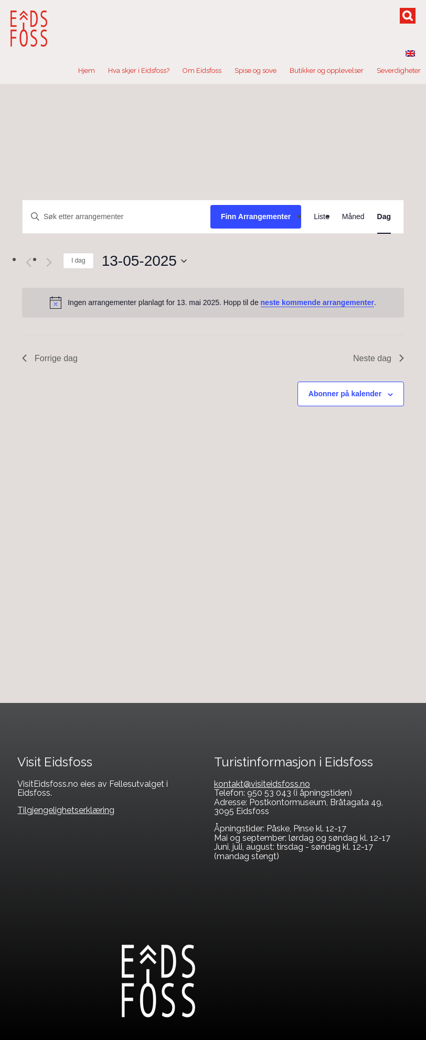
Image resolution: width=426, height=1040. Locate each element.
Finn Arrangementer (256, 216)
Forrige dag (50, 358)
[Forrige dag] (28, 262)
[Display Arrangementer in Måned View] (353, 216)
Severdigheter (399, 70)
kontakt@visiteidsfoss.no (262, 784)
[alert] (213, 302)
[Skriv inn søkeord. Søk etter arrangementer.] (116, 216)
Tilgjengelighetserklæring (65, 810)
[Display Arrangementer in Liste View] (321, 216)
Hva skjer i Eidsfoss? (138, 70)
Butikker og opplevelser (327, 70)
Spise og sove (255, 70)
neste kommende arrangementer (317, 302)
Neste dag (378, 358)
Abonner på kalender (344, 393)
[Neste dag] (48, 262)
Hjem (86, 70)
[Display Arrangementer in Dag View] (384, 216)
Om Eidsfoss (202, 70)
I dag (78, 260)
